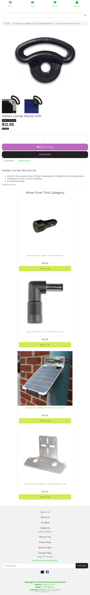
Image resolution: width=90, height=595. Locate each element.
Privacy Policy (45, 542)
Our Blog (45, 523)
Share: (9, 120)
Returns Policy (45, 547)
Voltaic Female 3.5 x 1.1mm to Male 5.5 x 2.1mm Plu (45, 332)
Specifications (25, 161)
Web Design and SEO (41, 591)
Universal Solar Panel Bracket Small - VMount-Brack (45, 408)
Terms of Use (45, 537)
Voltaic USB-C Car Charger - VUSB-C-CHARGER (45, 255)
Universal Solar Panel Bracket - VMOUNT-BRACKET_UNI (45, 484)
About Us (45, 517)
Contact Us (45, 528)
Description (9, 161)
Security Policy (45, 553)
